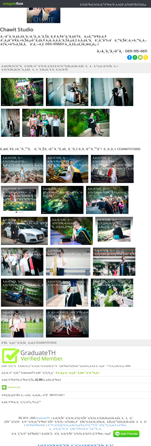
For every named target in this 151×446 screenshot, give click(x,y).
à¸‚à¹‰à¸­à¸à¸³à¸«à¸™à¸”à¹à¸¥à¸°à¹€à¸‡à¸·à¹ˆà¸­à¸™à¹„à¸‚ (88, 425)
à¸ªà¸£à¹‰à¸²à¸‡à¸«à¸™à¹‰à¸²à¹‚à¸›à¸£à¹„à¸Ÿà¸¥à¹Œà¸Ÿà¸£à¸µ (113, 4)
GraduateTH (43, 417)
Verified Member (35, 424)
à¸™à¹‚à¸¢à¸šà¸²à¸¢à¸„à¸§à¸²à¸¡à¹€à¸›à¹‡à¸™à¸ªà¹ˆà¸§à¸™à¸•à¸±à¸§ (82, 424)
